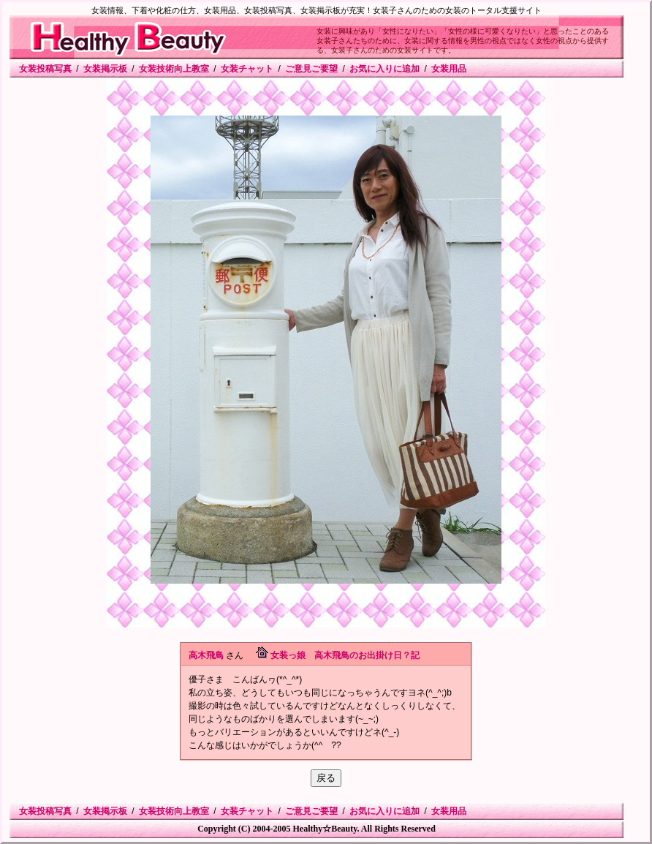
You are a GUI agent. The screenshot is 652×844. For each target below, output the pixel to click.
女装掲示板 (105, 69)
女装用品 (448, 69)
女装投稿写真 (45, 69)
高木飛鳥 (206, 655)
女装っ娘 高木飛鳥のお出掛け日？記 (345, 655)
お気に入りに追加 (384, 69)
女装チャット (247, 69)
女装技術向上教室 (174, 69)
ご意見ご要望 (311, 69)
